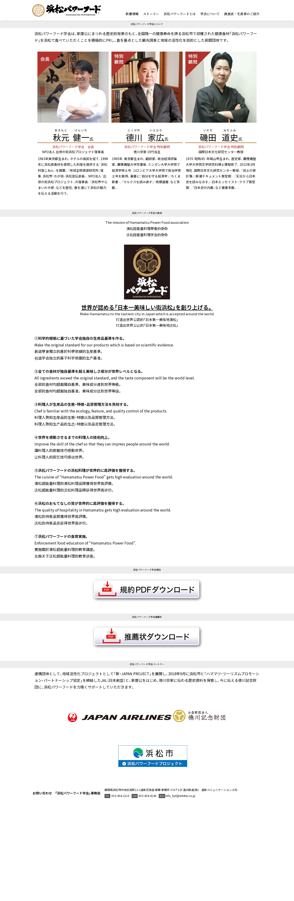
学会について (210, 13)
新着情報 (132, 13)
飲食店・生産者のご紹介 (242, 13)
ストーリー (151, 13)
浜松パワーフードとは (180, 13)
